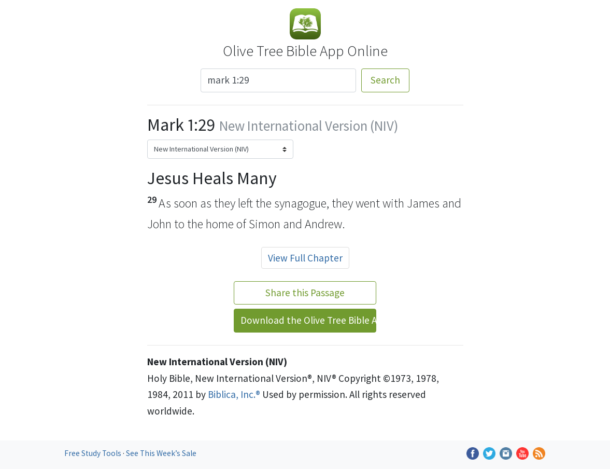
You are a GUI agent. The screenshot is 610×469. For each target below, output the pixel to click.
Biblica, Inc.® (234, 394)
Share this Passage (305, 292)
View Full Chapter (305, 258)
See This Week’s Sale (161, 453)
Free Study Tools (93, 453)
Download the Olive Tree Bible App (308, 320)
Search (385, 80)
